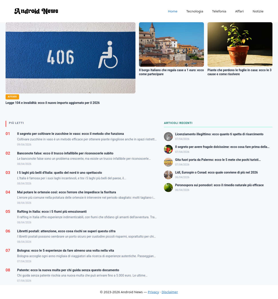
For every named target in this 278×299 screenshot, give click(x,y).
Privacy (153, 292)
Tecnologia (194, 11)
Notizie (258, 11)
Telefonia (219, 11)
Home (172, 11)
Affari (239, 11)
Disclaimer (169, 292)
